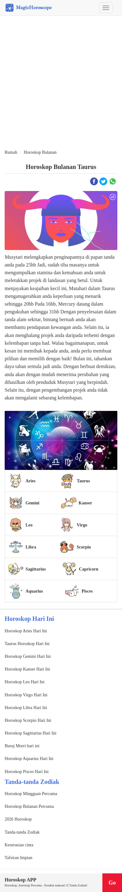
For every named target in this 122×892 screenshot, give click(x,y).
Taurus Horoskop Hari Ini (27, 643)
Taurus (83, 481)
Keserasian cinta (19, 845)
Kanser (85, 503)
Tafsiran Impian (18, 857)
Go (112, 883)
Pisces (87, 591)
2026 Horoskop (18, 819)
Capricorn (88, 569)
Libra (31, 547)
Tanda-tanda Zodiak (22, 832)
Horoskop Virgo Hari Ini (26, 695)
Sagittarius (36, 569)
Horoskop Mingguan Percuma (31, 793)
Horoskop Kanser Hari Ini (27, 669)
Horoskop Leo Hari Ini (25, 682)
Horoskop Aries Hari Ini (26, 631)
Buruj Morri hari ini (22, 746)
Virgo (82, 525)
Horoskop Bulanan (40, 152)
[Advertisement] (61, 83)
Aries (30, 481)
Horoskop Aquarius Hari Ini (29, 758)
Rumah (11, 152)
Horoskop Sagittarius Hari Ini (30, 733)
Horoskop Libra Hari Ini (26, 707)
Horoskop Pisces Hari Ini (27, 771)
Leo (29, 525)
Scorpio (84, 547)
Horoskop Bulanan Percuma (29, 806)
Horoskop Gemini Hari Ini (28, 656)
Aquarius (34, 591)
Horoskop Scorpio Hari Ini (28, 720)
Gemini (32, 503)
